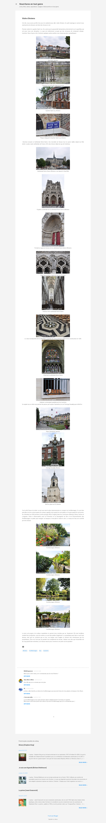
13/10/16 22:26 (29, 688)
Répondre (27, 676)
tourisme (45, 650)
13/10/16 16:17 (38, 679)
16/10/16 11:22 (36, 697)
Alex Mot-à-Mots (29, 680)
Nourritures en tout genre (31, 4)
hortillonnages (33, 650)
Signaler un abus (53, 819)
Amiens (25, 650)
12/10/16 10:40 (37, 671)
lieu (40, 650)
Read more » (83, 762)
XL (24, 688)
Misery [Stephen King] (26, 745)
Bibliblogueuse (28, 671)
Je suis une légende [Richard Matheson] (33, 768)
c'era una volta (28, 697)
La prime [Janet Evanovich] (28, 790)
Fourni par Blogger (53, 816)
